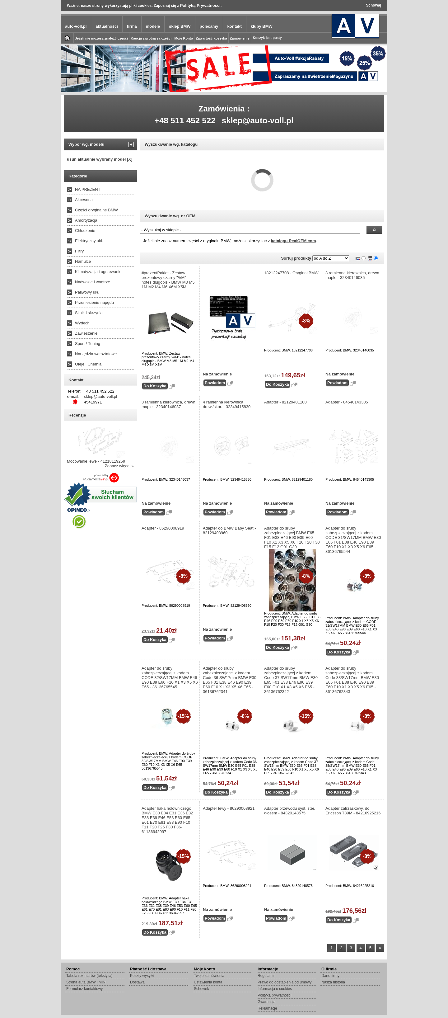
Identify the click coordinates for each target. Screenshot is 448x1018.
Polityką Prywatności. (201, 5)
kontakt (234, 26)
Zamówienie (240, 38)
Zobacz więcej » (119, 466)
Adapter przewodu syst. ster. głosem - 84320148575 (289, 810)
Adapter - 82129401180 (285, 402)
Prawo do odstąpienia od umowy (284, 982)
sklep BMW (179, 26)
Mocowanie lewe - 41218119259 (96, 461)
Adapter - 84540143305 (346, 402)
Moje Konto (183, 38)
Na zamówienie (217, 374)
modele (153, 26)
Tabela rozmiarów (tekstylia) (89, 975)
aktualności (107, 26)
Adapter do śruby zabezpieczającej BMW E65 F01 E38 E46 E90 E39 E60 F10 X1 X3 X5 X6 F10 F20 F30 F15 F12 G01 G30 (292, 537)
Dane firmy (330, 975)
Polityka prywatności (275, 995)
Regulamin (266, 975)
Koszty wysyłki (142, 975)
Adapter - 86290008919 (163, 528)
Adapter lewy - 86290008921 (228, 808)
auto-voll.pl (75, 26)
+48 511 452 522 (185, 120)
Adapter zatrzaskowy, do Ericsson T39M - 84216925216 (353, 810)
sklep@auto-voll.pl (258, 120)
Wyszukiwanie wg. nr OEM (170, 216)
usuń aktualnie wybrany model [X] (99, 159)
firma (132, 26)
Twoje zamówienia (209, 975)
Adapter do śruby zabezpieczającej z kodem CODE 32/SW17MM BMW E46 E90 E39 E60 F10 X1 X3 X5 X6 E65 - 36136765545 (170, 677)
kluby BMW (262, 26)
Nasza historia (333, 982)
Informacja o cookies (275, 989)
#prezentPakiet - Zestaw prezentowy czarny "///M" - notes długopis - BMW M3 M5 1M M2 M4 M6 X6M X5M (168, 280)
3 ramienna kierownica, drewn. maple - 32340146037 (169, 404)
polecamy (209, 26)
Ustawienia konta (208, 982)
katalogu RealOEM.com (293, 240)
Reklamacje (267, 1008)
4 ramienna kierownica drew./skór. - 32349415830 (226, 404)
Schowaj (373, 5)
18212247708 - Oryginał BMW (291, 273)
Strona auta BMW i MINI (86, 982)
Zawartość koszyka (211, 38)
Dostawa (137, 982)
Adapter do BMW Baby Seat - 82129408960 (229, 530)
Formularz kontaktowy (84, 989)
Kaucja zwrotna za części (151, 38)
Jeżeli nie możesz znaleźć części (101, 38)
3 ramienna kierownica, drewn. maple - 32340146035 (352, 275)
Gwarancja (266, 1002)
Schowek (201, 989)
